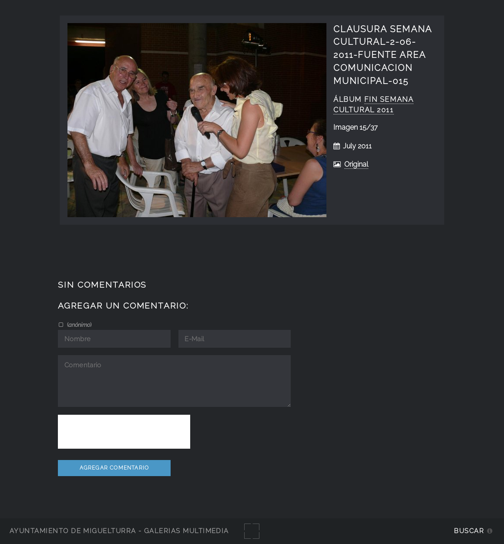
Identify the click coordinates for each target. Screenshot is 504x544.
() (78, 324)
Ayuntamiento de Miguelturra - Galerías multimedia (119, 530)
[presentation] (124, 432)
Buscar (469, 530)
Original (356, 164)
